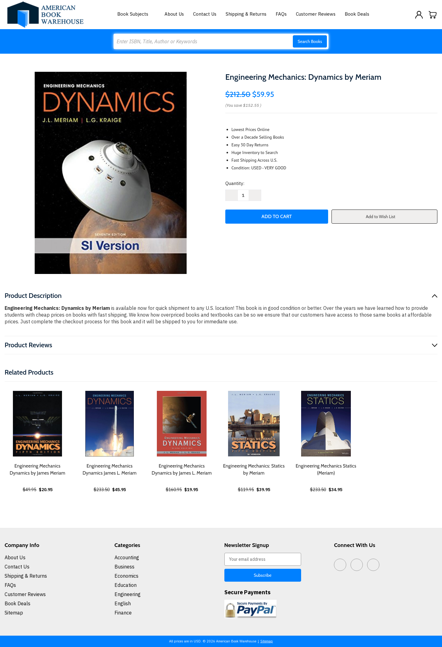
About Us (174, 14)
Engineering (127, 594)
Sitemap (14, 613)
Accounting (126, 557)
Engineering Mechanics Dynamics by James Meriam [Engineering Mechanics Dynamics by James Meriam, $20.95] (37, 469)
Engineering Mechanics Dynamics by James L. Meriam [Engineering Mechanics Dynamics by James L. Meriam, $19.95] (182, 469)
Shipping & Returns (246, 14)
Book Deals (357, 14)
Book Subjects (136, 14)
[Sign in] (419, 14)
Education (125, 585)
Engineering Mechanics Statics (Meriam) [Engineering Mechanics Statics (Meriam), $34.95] (326, 469)
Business (124, 567)
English (122, 603)
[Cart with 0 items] (432, 14)
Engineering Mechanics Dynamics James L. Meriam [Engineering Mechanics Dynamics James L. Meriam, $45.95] (110, 469)
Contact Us (204, 14)
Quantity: (234, 183)
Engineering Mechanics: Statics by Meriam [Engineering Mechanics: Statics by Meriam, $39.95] (254, 469)
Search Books (310, 41)
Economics (126, 576)
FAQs (281, 14)
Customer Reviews (315, 14)
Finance (123, 613)
